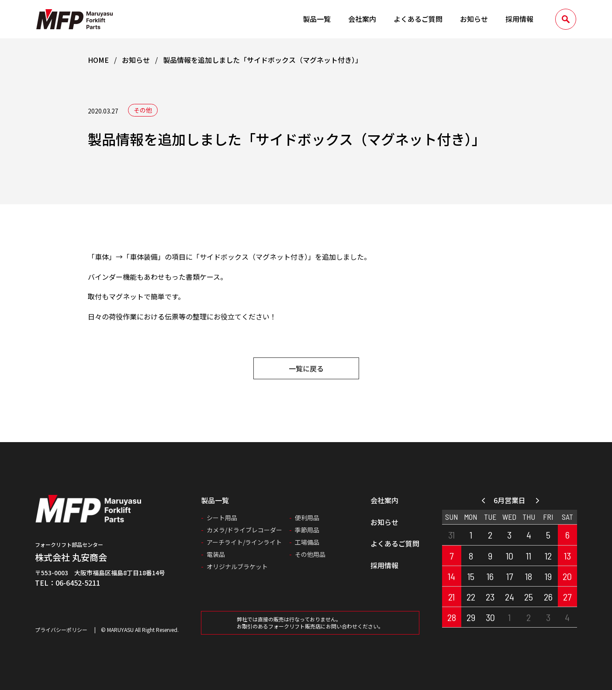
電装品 (216, 554)
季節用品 (307, 529)
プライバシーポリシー (61, 629)
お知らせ (474, 19)
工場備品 (307, 542)
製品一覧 (317, 19)
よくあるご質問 (418, 19)
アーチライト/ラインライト (244, 542)
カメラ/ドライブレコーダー (244, 529)
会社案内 (362, 19)
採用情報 (519, 19)
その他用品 (310, 554)
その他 (143, 110)
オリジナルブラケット (237, 566)
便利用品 (307, 517)
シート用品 (222, 517)
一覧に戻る (306, 368)
